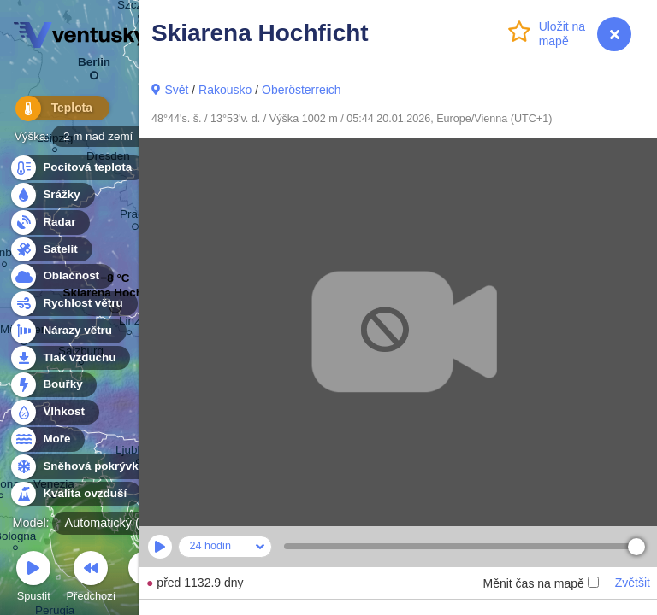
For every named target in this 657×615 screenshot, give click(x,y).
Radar (49, 222)
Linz (129, 323)
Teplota (53, 110)
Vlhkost (54, 412)
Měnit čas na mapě (540, 583)
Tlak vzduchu (69, 358)
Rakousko (225, 90)
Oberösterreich (301, 90)
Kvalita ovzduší (75, 494)
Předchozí (91, 578)
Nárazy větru (67, 331)
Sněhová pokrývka (84, 466)
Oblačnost (61, 276)
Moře (47, 439)
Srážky (51, 195)
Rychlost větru (73, 303)
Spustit (33, 578)
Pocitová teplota (77, 167)
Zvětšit (632, 582)
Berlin (94, 65)
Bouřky (53, 384)
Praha (135, 217)
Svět (176, 90)
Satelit (50, 249)
